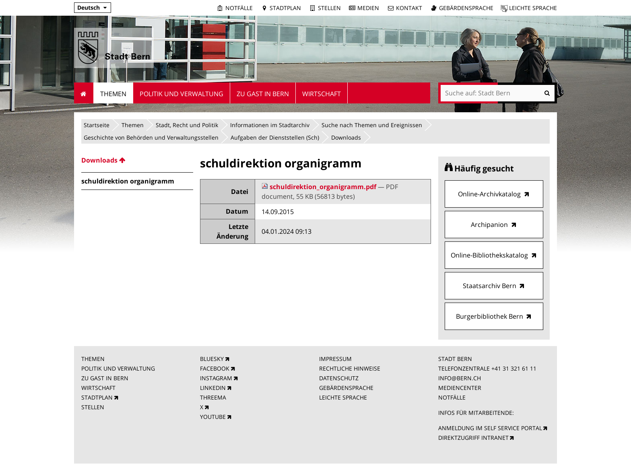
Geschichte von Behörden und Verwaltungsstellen (151, 137)
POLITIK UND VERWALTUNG (118, 368)
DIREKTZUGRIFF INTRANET (473, 437)
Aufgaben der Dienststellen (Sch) (275, 137)
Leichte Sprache (533, 8)
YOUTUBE (213, 417)
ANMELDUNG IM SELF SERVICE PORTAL (490, 428)
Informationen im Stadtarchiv (269, 125)
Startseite (96, 125)
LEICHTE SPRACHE (343, 397)
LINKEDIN (213, 388)
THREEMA (213, 397)
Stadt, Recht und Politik (187, 125)
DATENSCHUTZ (339, 378)
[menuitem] (137, 160)
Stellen (329, 8)
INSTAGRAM (216, 378)
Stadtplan (285, 8)
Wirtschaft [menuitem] (321, 93)
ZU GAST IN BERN (104, 378)
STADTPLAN (97, 397)
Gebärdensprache (466, 8)
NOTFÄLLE (452, 397)
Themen (133, 125)
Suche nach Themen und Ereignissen (372, 125)
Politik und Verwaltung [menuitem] (181, 93)
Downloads (346, 137)
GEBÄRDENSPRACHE (346, 388)
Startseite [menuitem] (84, 92)
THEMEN (93, 359)
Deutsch (88, 7)
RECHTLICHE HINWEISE (349, 368)
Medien (368, 8)
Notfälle (239, 8)
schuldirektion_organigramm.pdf (320, 186)
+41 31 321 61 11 (513, 368)
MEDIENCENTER (459, 388)
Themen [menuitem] (113, 93)
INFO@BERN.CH (459, 378)
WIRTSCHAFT (98, 388)
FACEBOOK (214, 368)
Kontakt (409, 8)
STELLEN (92, 407)
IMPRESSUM (335, 359)
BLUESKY (212, 359)
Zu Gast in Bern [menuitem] (263, 93)
